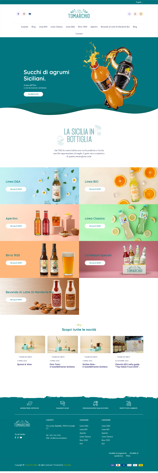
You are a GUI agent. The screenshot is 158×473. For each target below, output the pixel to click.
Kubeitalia (67, 471)
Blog (135, 26)
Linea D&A (70, 26)
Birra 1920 (82, 26)
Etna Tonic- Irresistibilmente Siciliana (62, 372)
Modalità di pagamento (118, 459)
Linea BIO (43, 26)
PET (81, 450)
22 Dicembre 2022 (121, 367)
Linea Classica (57, 26)
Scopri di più (35, 94)
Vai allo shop (17, 191)
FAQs (128, 462)
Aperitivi (94, 26)
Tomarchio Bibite (25, 364)
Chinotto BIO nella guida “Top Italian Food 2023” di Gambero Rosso (127, 373)
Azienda (24, 26)
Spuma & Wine (24, 371)
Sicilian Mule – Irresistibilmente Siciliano (95, 372)
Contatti (79, 33)
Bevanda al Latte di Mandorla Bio (115, 26)
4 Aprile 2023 (22, 367)
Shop (33, 26)
